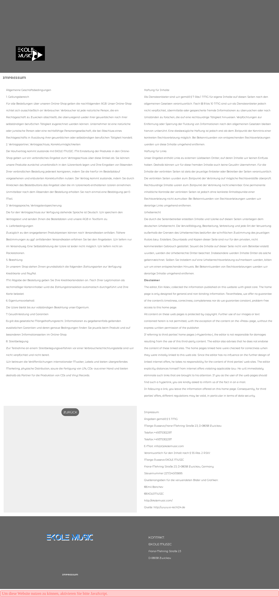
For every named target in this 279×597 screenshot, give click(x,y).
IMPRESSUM (70, 574)
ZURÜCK (70, 412)
